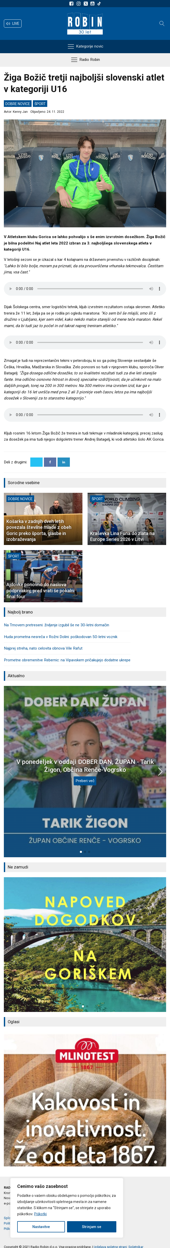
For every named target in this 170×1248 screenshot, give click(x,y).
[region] (66, 1208)
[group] (85, 944)
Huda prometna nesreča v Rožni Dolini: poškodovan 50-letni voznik (60, 636)
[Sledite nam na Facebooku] (72, 3)
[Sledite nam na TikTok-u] (99, 3)
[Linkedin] (64, 462)
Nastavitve (41, 1227)
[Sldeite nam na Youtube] (93, 3)
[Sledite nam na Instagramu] (79, 3)
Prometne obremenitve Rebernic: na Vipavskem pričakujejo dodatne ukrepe (67, 660)
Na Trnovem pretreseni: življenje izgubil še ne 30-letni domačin (56, 625)
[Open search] (162, 23)
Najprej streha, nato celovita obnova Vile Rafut (43, 648)
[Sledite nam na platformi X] (86, 3)
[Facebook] (50, 462)
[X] (36, 462)
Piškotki (40, 1214)
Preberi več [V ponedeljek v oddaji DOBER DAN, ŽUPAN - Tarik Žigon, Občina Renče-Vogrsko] (85, 780)
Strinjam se (91, 1227)
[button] (13, 23)
